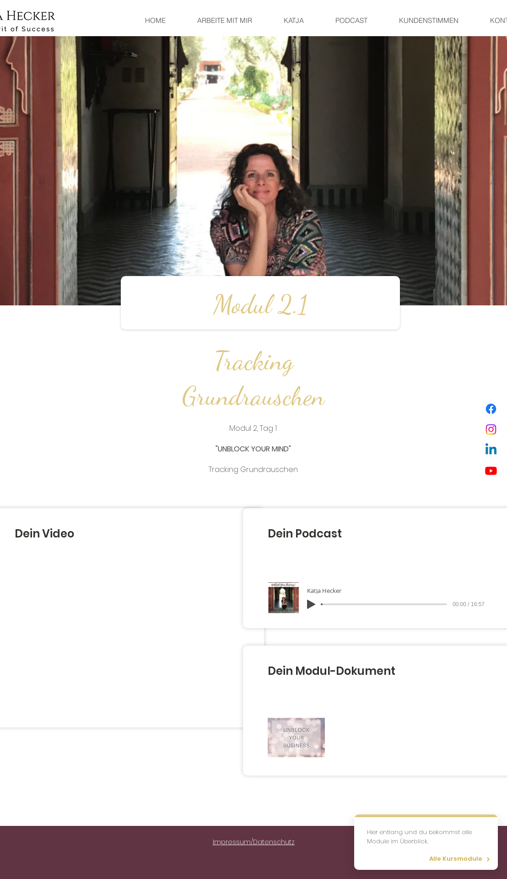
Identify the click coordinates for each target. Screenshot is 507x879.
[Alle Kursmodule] (458, 859)
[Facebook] (491, 409)
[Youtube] (491, 470)
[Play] (311, 604)
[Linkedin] (491, 450)
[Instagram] (491, 429)
